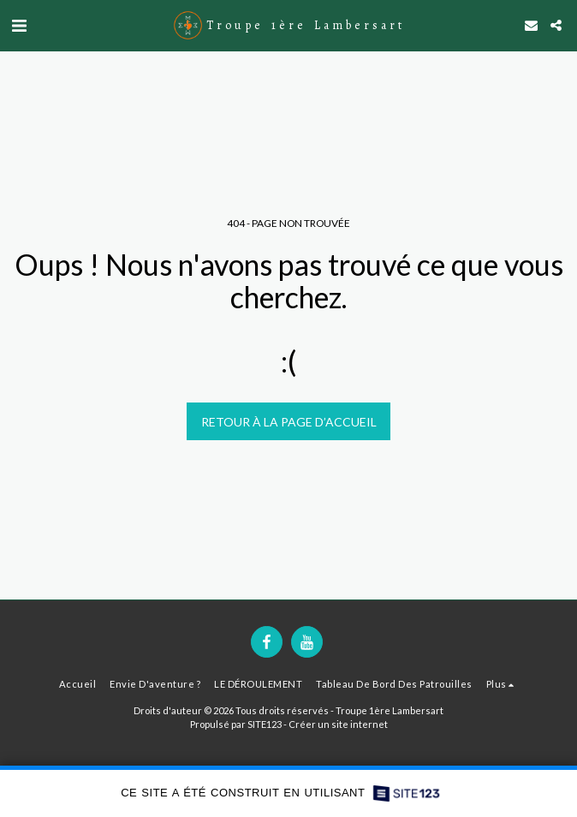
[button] (18, 25)
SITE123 (264, 724)
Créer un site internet (338, 724)
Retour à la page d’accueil (289, 421)
